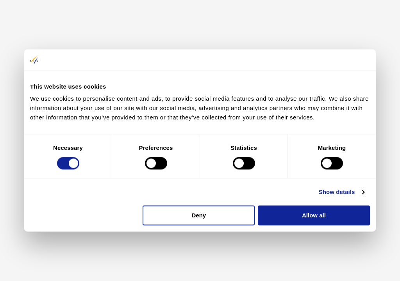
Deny (199, 215)
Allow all (314, 215)
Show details (337, 192)
